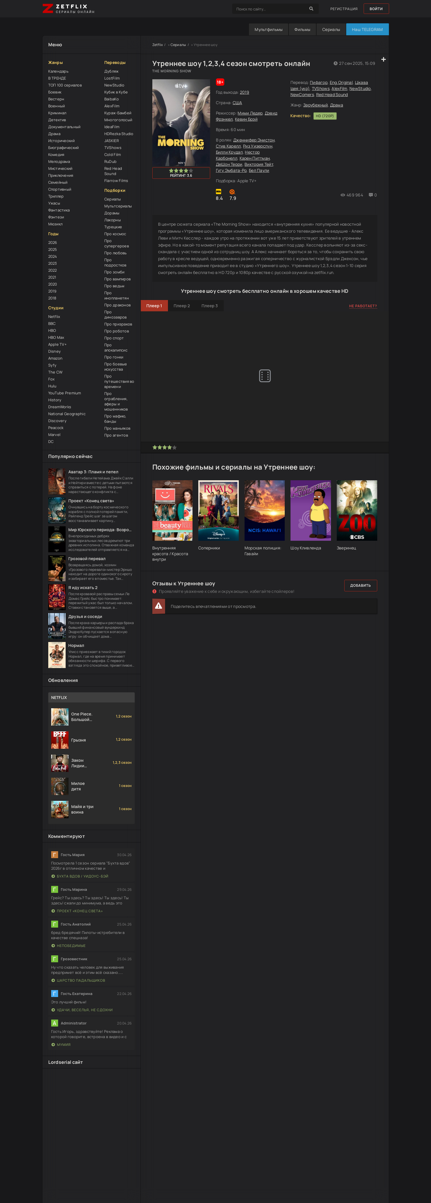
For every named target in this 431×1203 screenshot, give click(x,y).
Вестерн (56, 99)
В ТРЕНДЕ (57, 78)
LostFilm (112, 78)
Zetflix (157, 44)
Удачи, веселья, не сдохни (82, 1009)
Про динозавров (115, 314)
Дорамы (112, 213)
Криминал (57, 112)
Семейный (58, 182)
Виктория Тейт (259, 164)
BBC (52, 323)
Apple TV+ (57, 344)
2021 (52, 277)
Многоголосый (118, 119)
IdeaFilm (111, 126)
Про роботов (116, 331)
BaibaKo (111, 99)
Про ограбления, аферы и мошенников (116, 401)
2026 (52, 242)
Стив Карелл (228, 146)
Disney (54, 351)
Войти (376, 8)
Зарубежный (315, 105)
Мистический (60, 168)
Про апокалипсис (115, 347)
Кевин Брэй (246, 119)
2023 (52, 263)
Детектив (57, 119)
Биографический (63, 147)
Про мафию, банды (115, 418)
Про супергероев (116, 243)
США (237, 102)
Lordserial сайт (65, 1062)
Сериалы (331, 29)
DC (51, 441)
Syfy (52, 365)
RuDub (110, 161)
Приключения (60, 175)
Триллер (56, 196)
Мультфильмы (268, 29)
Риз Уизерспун (257, 146)
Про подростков (115, 262)
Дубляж (111, 71)
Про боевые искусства (115, 366)
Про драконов (117, 305)
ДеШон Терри (229, 164)
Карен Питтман (255, 158)
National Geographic (67, 413)
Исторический (61, 140)
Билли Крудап (229, 152)
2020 (52, 284)
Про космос (115, 233)
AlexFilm (111, 105)
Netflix (54, 316)
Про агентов (116, 435)
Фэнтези (56, 217)
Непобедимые (68, 945)
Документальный (64, 126)
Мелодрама (59, 161)
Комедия (56, 154)
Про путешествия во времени (119, 381)
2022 (52, 270)
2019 (52, 291)
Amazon (55, 358)
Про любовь (115, 252)
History (55, 399)
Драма (54, 133)
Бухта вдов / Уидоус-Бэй (79, 876)
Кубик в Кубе (116, 92)
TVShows (112, 147)
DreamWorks (59, 406)
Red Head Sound (113, 171)
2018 (52, 298)
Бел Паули (259, 170)
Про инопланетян (116, 295)
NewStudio (114, 85)
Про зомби (114, 272)
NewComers (302, 94)
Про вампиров (117, 279)
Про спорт (114, 338)
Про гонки (113, 357)
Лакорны (112, 219)
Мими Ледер (250, 113)
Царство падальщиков (78, 980)
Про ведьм (114, 285)
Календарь (58, 71)
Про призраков (118, 324)
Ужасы (54, 203)
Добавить (360, 585)
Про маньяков (117, 428)
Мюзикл (55, 224)
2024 (52, 256)
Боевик (55, 92)
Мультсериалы (118, 206)
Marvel (54, 434)
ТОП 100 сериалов (65, 85)
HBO (52, 330)
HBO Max (56, 337)
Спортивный (59, 189)
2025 (52, 249)
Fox (51, 379)
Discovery (57, 420)
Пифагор (319, 82)
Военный (56, 105)
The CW (55, 372)
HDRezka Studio (119, 133)
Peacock (56, 427)
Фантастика (59, 210)
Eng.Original (341, 82)
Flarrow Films (116, 180)
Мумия (61, 1044)
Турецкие (113, 226)
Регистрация (344, 8)
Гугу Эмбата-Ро (231, 170)
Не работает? (363, 305)
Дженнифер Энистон (254, 140)
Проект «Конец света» (77, 910)
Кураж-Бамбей (117, 112)
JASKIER (111, 140)
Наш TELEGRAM (367, 29)
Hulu (52, 386)
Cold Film (112, 154)
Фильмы (302, 29)
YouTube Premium (64, 393)
